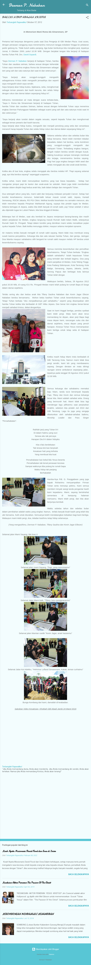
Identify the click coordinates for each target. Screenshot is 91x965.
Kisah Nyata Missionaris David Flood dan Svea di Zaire (29, 851)
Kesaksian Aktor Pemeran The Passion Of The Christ (26, 882)
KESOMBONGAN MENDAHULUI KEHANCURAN (27, 914)
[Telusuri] (87, 5)
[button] (87, 18)
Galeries (51, 954)
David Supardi (29, 54)
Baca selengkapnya (78, 874)
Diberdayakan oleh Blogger (45, 949)
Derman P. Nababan (27, 5)
